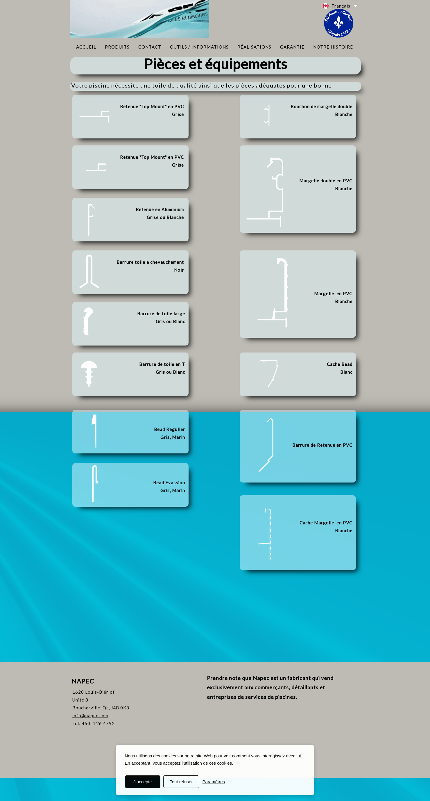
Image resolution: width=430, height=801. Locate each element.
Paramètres (214, 781)
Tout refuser (181, 781)
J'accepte (143, 781)
